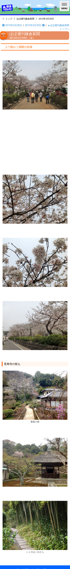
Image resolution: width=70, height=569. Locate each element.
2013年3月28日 (12, 25)
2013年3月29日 (46, 18)
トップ (8, 18)
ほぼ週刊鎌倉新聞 (25, 18)
